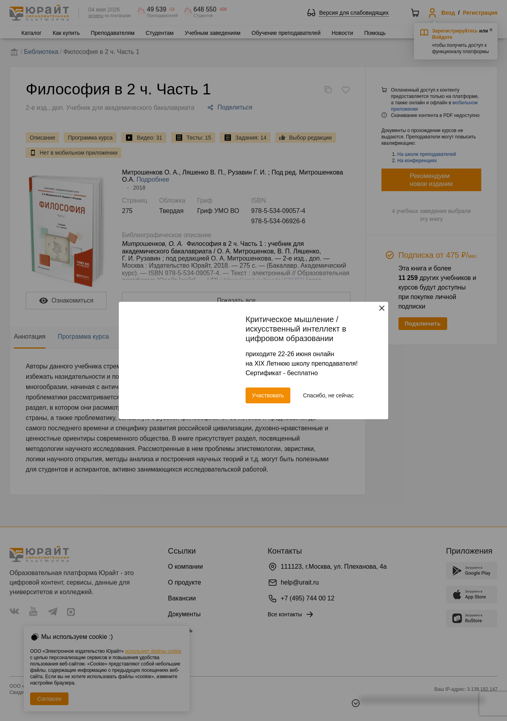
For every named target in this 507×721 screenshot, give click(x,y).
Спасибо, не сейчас (328, 395)
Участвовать (268, 395)
